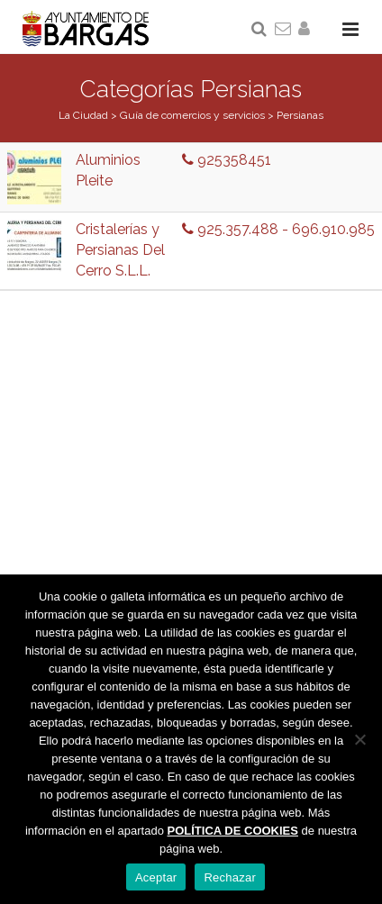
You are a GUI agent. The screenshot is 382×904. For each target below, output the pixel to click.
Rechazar (230, 877)
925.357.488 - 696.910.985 (278, 229)
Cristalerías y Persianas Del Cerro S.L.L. (120, 250)
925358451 (226, 159)
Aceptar (156, 877)
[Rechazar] (359, 739)
